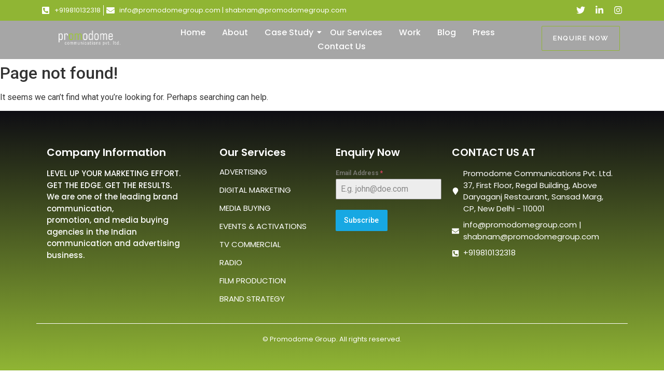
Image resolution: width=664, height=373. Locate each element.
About (235, 32)
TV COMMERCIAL (250, 244)
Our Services (356, 32)
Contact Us (341, 46)
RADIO (230, 262)
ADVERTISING (243, 171)
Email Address (359, 173)
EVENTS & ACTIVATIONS (263, 226)
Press (484, 32)
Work (410, 32)
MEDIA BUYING (245, 208)
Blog (446, 32)
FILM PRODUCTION (252, 280)
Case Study (291, 32)
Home (193, 32)
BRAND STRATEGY (252, 298)
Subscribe (361, 220)
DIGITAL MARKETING (255, 189)
